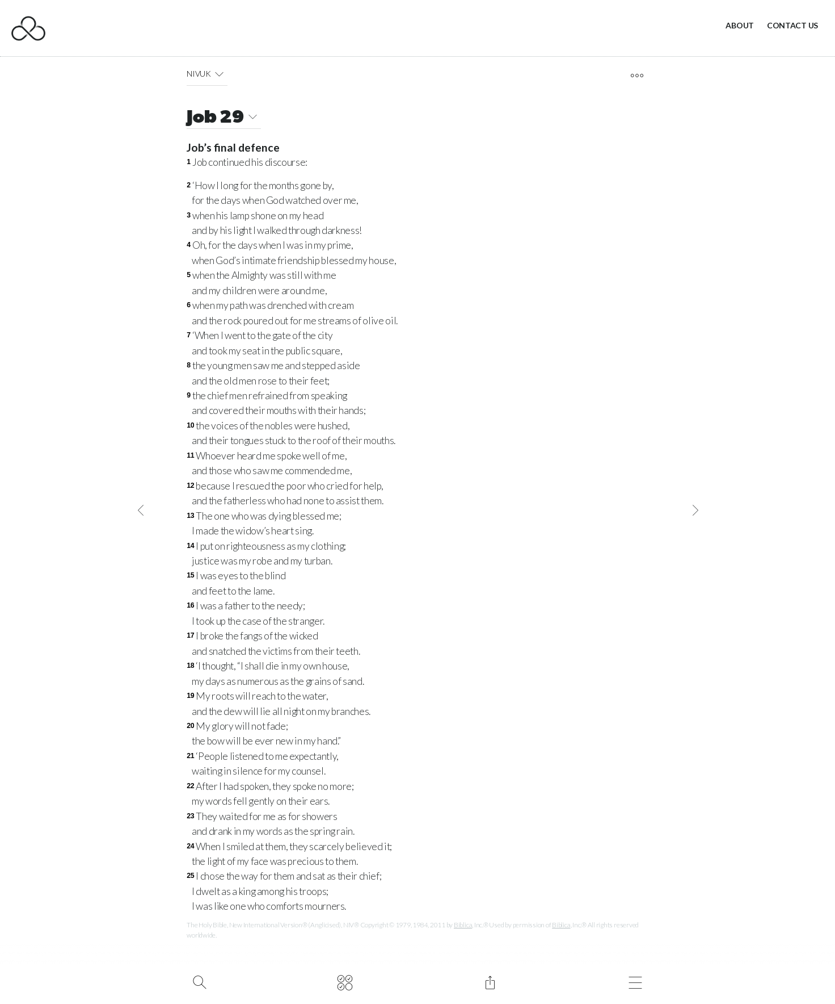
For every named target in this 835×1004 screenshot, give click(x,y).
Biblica (463, 925)
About (740, 25)
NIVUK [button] (207, 73)
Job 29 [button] (224, 118)
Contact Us (792, 25)
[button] (219, 73)
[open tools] (637, 75)
